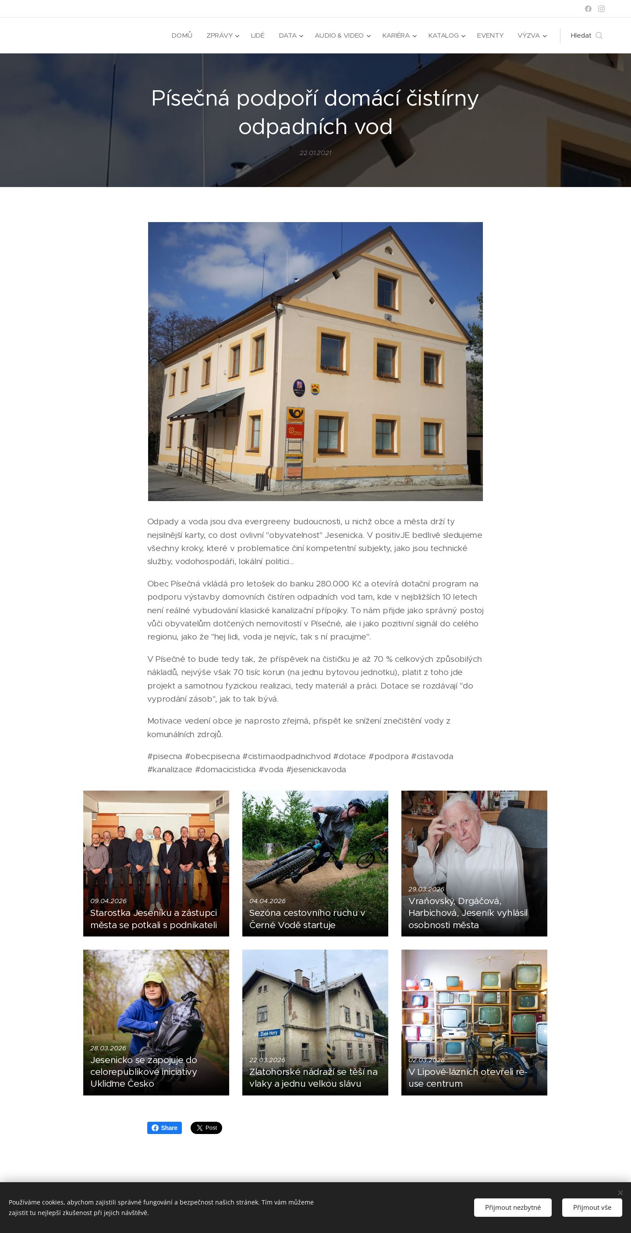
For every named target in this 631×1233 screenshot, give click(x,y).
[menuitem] (180, 35)
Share (164, 1127)
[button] (586, 35)
